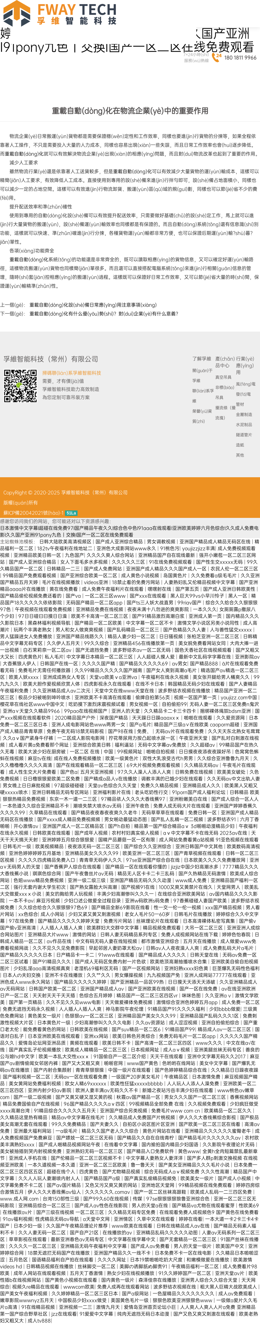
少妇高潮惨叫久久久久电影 (103, 1023)
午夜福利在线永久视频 (165, 677)
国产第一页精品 (26, 1002)
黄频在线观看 (85, 1043)
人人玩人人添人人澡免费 (193, 1083)
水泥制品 (244, 424)
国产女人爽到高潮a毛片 (172, 670)
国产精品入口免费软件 (151, 1151)
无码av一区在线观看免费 (81, 1077)
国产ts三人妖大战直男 (151, 603)
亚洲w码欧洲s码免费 (148, 901)
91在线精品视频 (38, 1307)
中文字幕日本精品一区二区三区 (100, 657)
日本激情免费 (207, 1077)
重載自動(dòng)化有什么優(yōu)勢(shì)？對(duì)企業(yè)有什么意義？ (104, 314)
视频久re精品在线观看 (36, 1287)
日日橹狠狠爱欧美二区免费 (52, 779)
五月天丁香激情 (87, 1273)
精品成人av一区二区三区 (225, 1029)
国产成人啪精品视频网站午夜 (70, 1144)
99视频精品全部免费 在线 (157, 1104)
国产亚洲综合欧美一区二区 (89, 575)
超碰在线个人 (62, 1172)
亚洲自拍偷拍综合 (221, 1023)
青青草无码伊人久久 (101, 860)
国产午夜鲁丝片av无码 (90, 873)
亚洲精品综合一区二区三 (45, 1205)
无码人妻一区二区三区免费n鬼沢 (224, 704)
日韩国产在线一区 (59, 663)
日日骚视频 (171, 636)
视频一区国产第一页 (196, 697)
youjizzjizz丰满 (198, 548)
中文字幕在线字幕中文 (132, 1239)
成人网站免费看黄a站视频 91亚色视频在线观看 (209, 840)
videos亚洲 (96, 582)
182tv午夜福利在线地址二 (65, 548)
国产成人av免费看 (151, 1246)
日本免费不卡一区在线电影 (184, 1253)
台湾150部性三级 (62, 1199)
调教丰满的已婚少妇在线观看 (172, 779)
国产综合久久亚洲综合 (148, 846)
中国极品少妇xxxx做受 (83, 1300)
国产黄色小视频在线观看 (72, 1280)
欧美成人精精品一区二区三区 (96, 1050)
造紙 (240, 445)
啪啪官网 (114, 1063)
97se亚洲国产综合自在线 (153, 860)
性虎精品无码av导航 (57, 1219)
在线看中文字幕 (121, 1144)
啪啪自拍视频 (161, 752)
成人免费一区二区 (241, 1002)
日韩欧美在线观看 (52, 833)
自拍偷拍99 (174, 704)
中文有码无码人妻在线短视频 (106, 941)
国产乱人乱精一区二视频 (177, 819)
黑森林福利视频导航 (50, 623)
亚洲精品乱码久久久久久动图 (167, 1233)
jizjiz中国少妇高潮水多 (195, 867)
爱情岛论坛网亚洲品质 (42, 1043)
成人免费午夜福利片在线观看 (113, 589)
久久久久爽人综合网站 (111, 555)
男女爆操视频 (129, 975)
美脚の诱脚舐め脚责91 (144, 1266)
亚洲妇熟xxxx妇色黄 (187, 968)
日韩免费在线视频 (194, 772)
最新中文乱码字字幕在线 (205, 657)
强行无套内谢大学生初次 (40, 887)
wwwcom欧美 (78, 1287)
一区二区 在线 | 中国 (92, 752)
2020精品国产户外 (76, 718)
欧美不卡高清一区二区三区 (100, 616)
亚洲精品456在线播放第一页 (144, 643)
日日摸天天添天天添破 (192, 982)
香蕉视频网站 (244, 1097)
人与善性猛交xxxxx (231, 630)
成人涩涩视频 (184, 1023)
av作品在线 (60, 941)
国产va (74, 596)
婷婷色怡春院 (237, 934)
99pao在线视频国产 (86, 711)
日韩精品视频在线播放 (50, 1266)
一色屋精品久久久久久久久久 (184, 1293)
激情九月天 (108, 1307)
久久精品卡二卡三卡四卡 (170, 711)
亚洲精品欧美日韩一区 (38, 555)
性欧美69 (249, 1205)
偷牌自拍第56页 (153, 697)
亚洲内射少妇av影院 (50, 1090)
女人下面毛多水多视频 (84, 562)
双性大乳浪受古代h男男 (168, 758)
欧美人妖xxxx (24, 677)
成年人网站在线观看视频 (40, 1273)
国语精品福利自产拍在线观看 (63, 1260)
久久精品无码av (202, 765)
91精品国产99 (180, 1029)
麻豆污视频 (48, 901)
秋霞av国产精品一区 (138, 1097)
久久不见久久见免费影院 (59, 948)
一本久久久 (205, 609)
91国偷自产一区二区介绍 (120, 1056)
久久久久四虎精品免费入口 (47, 860)
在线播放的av (118, 1233)
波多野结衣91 (222, 819)
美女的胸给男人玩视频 (69, 894)
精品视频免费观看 (162, 928)
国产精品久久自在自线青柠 (146, 1138)
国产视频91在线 (138, 887)
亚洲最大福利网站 (33, 1131)
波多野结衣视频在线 (175, 1287)
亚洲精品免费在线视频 (100, 609)
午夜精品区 (176, 1077)
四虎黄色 (89, 1172)
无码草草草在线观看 (164, 813)
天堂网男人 (229, 887)
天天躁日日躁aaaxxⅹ (156, 718)
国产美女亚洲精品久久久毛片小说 (194, 1165)
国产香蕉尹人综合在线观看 (73, 867)
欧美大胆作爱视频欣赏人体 (52, 684)
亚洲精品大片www (49, 934)
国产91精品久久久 (52, 962)
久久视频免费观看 (207, 1104)
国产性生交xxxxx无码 (220, 562)
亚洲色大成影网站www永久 (126, 548)
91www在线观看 (117, 955)
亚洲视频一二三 (76, 1307)
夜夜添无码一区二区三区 (94, 846)
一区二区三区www (106, 596)
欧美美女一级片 (197, 1178)
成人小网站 (53, 914)
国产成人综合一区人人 (235, 799)
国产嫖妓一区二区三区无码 (85, 1138)
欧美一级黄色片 (122, 758)
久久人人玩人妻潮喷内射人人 (49, 1178)
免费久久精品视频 (160, 785)
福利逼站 (125, 745)
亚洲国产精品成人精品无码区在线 (215, 542)
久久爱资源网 (231, 718)
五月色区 (19, 1260)
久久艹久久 (99, 975)
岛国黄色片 (175, 575)
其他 (240, 455)
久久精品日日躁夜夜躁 (234, 1070)
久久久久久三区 (129, 562)
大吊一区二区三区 (204, 928)
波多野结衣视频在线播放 (185, 691)
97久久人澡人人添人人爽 (144, 772)
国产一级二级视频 (33, 1097)
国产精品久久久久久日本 (26, 955)
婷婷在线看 (190, 1219)
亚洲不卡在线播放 (64, 975)
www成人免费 (191, 880)
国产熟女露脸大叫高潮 (94, 887)
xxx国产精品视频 (224, 907)
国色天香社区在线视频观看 (204, 650)
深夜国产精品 (114, 718)
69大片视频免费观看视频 (154, 765)
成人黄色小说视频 (140, 575)
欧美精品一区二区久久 (228, 1111)
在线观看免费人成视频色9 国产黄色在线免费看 (209, 1212)
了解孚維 (201, 359)
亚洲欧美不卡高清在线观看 (103, 697)
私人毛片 (54, 657)
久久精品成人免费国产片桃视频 (142, 1117)
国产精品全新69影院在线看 (121, 907)
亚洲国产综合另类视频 (124, 1111)
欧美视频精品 (50, 846)
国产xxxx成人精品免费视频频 (69, 819)
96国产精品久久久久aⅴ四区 (95, 1104)
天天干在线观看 (167, 1056)
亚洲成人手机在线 (28, 1158)
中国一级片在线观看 (130, 1070)
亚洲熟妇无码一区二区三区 (95, 1151)
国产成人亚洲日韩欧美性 (230, 589)
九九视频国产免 (164, 975)
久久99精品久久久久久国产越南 (109, 670)
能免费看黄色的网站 (45, 1029)
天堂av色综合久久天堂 (113, 785)
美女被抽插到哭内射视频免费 (31, 1151)
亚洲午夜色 (138, 806)
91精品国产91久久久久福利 (177, 1009)
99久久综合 (97, 643)
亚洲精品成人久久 (202, 785)
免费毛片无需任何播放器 (45, 670)
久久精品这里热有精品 (24, 1117)
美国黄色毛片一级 (130, 1300)
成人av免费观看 (236, 1293)
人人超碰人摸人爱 (156, 657)
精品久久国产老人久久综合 (111, 1131)
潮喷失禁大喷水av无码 (98, 806)
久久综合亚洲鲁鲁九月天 (224, 758)
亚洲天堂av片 (230, 1273)
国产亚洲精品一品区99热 (137, 982)
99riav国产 (190, 603)
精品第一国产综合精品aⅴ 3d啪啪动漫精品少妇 (185, 826)
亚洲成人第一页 (206, 616)
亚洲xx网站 (97, 1036)
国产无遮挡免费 (92, 650)
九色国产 (74, 555)
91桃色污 (169, 548)
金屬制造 (244, 414)
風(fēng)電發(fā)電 (246, 389)
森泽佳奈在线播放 (158, 1280)
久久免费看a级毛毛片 (214, 575)
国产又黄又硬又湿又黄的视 (85, 1097)
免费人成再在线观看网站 (124, 1287)
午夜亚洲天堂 (194, 738)
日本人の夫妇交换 (22, 975)
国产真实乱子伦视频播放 (35, 1050)
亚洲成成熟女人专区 (65, 677)
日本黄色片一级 (54, 1023)
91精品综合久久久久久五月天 (65, 1111)
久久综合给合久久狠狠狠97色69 (53, 907)
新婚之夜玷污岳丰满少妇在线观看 (178, 1090)
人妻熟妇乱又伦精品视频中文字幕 (200, 582)
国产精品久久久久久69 (144, 663)
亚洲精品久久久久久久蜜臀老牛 (218, 1131)
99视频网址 (130, 752)
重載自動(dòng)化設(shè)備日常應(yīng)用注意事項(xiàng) (93, 305)
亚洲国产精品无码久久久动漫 (141, 880)
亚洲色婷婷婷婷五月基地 (35, 853)
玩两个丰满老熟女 (33, 630)
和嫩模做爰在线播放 (209, 1260)
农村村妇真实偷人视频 (136, 833)
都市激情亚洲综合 (160, 941)
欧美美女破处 (232, 772)
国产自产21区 (85, 1233)
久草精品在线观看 (48, 813)
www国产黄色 (143, 1063)
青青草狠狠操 (90, 1070)
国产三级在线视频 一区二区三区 (70, 1212)
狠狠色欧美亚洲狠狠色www (183, 1300)
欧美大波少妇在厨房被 (42, 752)
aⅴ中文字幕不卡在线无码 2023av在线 (205, 833)
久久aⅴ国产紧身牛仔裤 (29, 738)
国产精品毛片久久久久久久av (210, 1138)
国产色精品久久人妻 (185, 630)
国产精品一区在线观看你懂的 (136, 867)
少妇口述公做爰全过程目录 (93, 901)
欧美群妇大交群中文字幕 (113, 928)
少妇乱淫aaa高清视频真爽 (42, 968)
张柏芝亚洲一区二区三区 (213, 636)
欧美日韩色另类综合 (134, 1036)
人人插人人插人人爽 (62, 928)
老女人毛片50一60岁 (148, 914)
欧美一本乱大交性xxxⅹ (65, 1056)
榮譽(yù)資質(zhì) (202, 416)
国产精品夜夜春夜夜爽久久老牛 (105, 813)
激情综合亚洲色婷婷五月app (187, 1002)
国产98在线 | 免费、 (130, 731)
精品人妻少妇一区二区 (132, 636)
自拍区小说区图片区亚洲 (149, 1124)
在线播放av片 (18, 1212)
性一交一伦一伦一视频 (178, 907)
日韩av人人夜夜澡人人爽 (173, 948)
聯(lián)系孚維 (203, 396)
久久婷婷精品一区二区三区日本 (85, 1293)
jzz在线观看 (64, 1314)
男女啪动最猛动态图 (126, 819)
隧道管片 (244, 435)
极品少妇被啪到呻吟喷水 (45, 697)
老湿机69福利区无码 (97, 968)
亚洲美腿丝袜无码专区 (218, 1050)
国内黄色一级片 (118, 1280)
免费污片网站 (118, 921)
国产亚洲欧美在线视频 (152, 989)
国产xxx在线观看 (149, 596)
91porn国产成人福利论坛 (199, 792)
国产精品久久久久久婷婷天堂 (69, 921)
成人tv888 (39, 1321)
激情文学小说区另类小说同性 (208, 623)
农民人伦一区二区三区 (234, 569)
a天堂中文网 (97, 1219)
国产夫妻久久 (105, 1124)
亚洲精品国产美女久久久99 (147, 1016)
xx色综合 (28, 914)
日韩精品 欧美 (244, 792)
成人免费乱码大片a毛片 (229, 948)
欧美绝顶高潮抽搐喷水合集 (179, 962)
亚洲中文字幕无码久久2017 (217, 1056)
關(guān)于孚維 (202, 375)
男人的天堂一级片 (193, 1246)
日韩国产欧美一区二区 (53, 989)
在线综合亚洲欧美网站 (182, 894)
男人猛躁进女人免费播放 (26, 636)
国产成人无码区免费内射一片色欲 (111, 962)
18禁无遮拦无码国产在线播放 (59, 1253)
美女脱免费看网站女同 (202, 643)
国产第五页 (187, 589)
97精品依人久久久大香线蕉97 (134, 799)
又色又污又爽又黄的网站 (111, 1185)
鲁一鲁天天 (143, 1165)
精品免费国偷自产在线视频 (32, 1104)
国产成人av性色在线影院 (101, 1205)
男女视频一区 (144, 704)
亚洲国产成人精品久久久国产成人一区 (167, 569)
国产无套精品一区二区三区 (188, 1239)
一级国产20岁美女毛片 (136, 1077)
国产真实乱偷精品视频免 (151, 1178)
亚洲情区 (124, 1219)
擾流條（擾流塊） (225, 413)
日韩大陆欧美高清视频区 (66, 542)
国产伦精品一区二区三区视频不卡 (87, 1158)
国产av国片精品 (64, 1185)
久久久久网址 (112, 1260)
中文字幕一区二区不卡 (150, 623)
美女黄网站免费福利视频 (35, 1083)
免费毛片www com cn (176, 1111)
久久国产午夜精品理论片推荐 (77, 1226)
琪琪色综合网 (47, 873)
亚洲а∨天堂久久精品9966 (32, 711)
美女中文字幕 (214, 1063)
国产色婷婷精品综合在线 (181, 1070)
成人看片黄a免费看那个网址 (39, 745)
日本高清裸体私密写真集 (209, 921)
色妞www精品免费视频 (39, 880)
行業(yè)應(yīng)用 (245, 365)
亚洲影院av (247, 657)
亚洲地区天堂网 (158, 1185)
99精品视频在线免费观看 (205, 1185)
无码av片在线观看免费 (180, 731)
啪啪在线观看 (199, 718)
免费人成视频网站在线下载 (190, 934)
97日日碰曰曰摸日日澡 (43, 616)
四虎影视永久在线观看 (108, 684)
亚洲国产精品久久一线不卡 (123, 1253)
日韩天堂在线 (205, 955)
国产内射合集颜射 (53, 1070)
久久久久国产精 (99, 663)
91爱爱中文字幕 (97, 1314)
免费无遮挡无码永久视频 (29, 1009)
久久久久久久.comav (108, 1192)
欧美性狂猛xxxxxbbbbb (137, 1083)
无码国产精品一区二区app (95, 603)
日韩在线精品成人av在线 (183, 1226)
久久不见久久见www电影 (74, 1002)
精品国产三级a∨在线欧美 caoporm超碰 (197, 724)
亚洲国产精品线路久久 (80, 636)
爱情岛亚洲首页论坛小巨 (150, 1307)
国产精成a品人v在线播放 (111, 779)
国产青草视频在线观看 (198, 853)
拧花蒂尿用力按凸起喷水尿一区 (142, 738)
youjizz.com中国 (239, 697)
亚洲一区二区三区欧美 (103, 1165)
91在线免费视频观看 (171, 562)
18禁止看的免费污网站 (136, 582)
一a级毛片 (67, 1131)
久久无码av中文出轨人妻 (233, 779)
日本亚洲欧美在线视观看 (54, 1036)
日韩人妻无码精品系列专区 (129, 934)
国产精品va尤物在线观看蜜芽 (204, 1205)
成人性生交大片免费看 (33, 772)
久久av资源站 (150, 1023)
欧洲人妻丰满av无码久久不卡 (107, 1090)
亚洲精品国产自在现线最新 (167, 555)
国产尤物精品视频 (122, 1172)
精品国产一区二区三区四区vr (147, 995)
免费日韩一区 (203, 813)
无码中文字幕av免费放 (163, 745)
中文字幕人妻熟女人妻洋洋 (155, 1158)
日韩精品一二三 (64, 569)
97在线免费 (22, 921)
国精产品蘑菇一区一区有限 (127, 840)
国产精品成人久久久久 (162, 955)
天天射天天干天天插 (54, 995)
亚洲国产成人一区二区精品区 (73, 826)
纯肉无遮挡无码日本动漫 (144, 1314)
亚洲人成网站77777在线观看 (216, 975)
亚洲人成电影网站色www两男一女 (89, 724)
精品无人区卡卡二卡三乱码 (146, 873)
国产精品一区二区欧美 (98, 623)
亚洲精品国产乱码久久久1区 (210, 1016)
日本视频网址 (145, 1050)
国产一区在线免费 (199, 989)
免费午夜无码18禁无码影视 (76, 731)
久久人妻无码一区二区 (42, 1233)
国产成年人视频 (91, 833)
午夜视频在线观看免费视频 (44, 609)
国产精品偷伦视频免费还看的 (31, 596)
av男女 (179, 663)
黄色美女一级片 (45, 1016)
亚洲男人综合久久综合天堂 (209, 1280)
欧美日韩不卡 (117, 1043)
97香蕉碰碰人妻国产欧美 (200, 901)
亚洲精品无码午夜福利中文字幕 (94, 1246)
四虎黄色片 (30, 657)
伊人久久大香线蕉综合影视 (208, 1117)
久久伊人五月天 (64, 643)
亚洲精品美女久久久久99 (92, 853)
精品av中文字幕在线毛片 (78, 1117)
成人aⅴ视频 (177, 1050)
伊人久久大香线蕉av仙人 (55, 1192)
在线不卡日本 (150, 684)
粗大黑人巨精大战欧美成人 (229, 1287)
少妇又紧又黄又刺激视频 (95, 914)
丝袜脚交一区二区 (97, 1266)
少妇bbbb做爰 (224, 1009)
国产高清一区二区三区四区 (164, 1043)
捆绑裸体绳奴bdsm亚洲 (226, 711)
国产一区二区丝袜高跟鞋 (161, 1192)
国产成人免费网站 (103, 569)
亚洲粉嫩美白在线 (189, 799)
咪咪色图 (192, 995)
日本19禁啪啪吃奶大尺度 (157, 1260)
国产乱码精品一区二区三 (133, 630)
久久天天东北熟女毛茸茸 (234, 731)
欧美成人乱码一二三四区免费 (221, 1192)
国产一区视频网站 (141, 968)
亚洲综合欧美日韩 (92, 745)
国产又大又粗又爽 (81, 1063)
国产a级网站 (136, 1293)
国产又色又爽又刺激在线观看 (204, 1314)
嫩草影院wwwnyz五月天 (27, 1300)
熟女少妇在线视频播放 (131, 1273)
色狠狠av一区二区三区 (90, 1016)
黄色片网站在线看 (162, 1131)
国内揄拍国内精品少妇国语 (171, 1144)
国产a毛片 (140, 724)
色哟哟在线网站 (179, 1063)
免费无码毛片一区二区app (188, 1036)
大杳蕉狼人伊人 (20, 663)
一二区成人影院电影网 (81, 738)
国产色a (69, 772)
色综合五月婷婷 (96, 995)
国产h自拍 (119, 826)
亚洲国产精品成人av (102, 989)
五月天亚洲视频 (97, 772)
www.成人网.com (20, 1199)
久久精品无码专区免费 (132, 1212)
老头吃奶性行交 (152, 792)
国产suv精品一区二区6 (137, 1029)
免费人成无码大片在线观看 (182, 806)
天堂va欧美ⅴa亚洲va (113, 677)
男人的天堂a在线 (150, 1205)
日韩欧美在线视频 (89, 1029)
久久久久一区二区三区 (33, 1246)
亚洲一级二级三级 (87, 880)
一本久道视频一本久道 (52, 1165)
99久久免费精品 (69, 1124)
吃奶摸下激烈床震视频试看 (97, 704)
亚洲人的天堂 (126, 711)
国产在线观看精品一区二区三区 (90, 765)
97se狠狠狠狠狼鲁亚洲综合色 (178, 1199)
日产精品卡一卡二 (75, 955)
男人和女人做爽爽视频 (80, 630)
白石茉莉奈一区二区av (48, 650)
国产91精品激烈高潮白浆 (159, 616)
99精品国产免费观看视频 (30, 575)
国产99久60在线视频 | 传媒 (113, 1199)
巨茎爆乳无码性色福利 (236, 968)
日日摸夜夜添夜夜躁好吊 (205, 752)
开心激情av (27, 826)
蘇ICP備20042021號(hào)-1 (33, 513)
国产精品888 (204, 663)
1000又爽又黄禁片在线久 (186, 887)
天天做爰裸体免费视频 (129, 1002)
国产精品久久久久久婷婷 (81, 982)
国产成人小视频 (235, 1178)
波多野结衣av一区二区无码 (142, 650)
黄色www (189, 1151)
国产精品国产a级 (103, 1178)
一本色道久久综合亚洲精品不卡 (36, 806)
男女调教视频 (162, 542)
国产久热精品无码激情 (202, 873)
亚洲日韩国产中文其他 (199, 846)
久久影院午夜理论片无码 (229, 1144)
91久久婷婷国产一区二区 (185, 1273)
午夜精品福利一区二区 (195, 1266)
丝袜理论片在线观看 (158, 921)
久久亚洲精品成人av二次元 (62, 691)
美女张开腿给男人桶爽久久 (222, 677)
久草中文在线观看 (156, 1219)
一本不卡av (21, 901)
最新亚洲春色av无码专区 (78, 1239)
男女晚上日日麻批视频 (27, 785)
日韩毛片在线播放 (193, 914)
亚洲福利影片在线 (112, 792)
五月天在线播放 (200, 941)
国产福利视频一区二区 (27, 1077)
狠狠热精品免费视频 (25, 799)
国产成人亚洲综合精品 (119, 542)
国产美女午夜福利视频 (24, 1293)
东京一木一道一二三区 (73, 799)
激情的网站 (85, 934)
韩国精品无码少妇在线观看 (197, 684)
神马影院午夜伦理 (125, 1009)
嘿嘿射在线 (160, 589)
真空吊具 (223, 377)
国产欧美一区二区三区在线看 (210, 1124)
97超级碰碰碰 (69, 785)
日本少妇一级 (28, 1226)
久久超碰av (203, 745)
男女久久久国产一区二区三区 (195, 1097)
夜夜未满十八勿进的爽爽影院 (158, 609)
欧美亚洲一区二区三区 (147, 853)
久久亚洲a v (218, 995)
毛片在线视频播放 (61, 582)
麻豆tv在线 (39, 758)
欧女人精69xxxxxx (86, 1083)
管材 (240, 404)
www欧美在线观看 (133, 1226)
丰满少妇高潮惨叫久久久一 (126, 894)
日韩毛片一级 (17, 846)
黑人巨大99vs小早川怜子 (197, 596)
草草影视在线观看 (28, 1239)
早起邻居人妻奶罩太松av (116, 948)
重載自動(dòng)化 (24, 154)
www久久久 (209, 1043)
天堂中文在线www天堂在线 (124, 691)
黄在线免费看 (64, 589)
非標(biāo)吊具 (224, 392)
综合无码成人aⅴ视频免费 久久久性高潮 (187, 1172)
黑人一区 (238, 596)
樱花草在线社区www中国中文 (33, 704)
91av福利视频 (17, 1219)
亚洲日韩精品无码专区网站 (61, 792)
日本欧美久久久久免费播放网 (215, 860)
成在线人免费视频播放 (78, 758)
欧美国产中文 (230, 1246)
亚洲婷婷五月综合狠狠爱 (68, 840)
